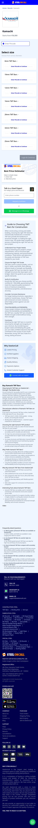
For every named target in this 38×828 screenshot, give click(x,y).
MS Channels (19, 618)
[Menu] (3, 2)
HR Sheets (17, 620)
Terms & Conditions (9, 736)
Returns (5, 731)
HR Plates (5, 643)
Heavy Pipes (19, 633)
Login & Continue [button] (28, 157)
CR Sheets (27, 620)
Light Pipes (23, 631)
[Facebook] (4, 747)
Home (4, 8)
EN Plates (14, 641)
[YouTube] (24, 747)
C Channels (29, 618)
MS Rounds (6, 616)
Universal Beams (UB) (9, 627)
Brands (10, 8)
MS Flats (14, 622)
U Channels (8, 620)
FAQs (4, 727)
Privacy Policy (6, 729)
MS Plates (5, 622)
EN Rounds (23, 641)
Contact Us (6, 718)
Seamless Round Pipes (9, 645)
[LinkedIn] (19, 747)
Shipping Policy (25, 716)
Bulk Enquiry (24, 718)
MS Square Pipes (7, 635)
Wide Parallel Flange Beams (11, 625)
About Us (5, 714)
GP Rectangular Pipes (23, 647)
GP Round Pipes (7, 649)
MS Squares (8, 618)
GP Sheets (15, 643)
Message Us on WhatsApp (19, 211)
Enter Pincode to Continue (19, 66)
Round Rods (24, 645)
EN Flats (5, 641)
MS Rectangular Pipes (9, 631)
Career (4, 716)
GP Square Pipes (7, 647)
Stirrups (25, 610)
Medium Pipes (7, 633)
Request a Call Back (19, 201)
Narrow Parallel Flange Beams (12, 623)
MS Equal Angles (27, 616)
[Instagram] (9, 747)
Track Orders (24, 714)
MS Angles (16, 616)
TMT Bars (5, 610)
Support (5, 738)
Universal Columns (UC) (10, 629)
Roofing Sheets (21, 649)
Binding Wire (15, 610)
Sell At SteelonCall (26, 720)
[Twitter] (14, 747)
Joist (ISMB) (23, 622)
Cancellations (6, 734)
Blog (3, 720)
